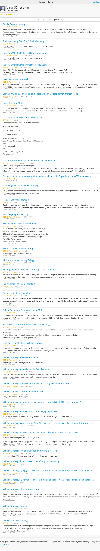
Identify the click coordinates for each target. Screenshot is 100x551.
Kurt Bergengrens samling (16, 214)
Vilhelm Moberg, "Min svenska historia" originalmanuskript (31, 461)
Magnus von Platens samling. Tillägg (20, 223)
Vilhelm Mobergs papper (15, 506)
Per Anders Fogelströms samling (19, 283)
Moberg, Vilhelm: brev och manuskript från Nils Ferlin (29, 269)
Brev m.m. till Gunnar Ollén (16, 79)
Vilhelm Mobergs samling (15, 520)
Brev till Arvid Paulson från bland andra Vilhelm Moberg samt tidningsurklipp (40, 93)
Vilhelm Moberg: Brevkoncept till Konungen (24, 391)
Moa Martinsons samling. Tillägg (18, 260)
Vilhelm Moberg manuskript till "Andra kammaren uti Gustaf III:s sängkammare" (42, 402)
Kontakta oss (5, 544)
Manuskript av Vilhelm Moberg (18, 248)
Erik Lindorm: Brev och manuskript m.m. (22, 117)
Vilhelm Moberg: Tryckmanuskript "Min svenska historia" (30, 450)
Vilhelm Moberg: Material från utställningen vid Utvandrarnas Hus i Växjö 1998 (41, 432)
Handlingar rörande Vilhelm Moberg (20, 185)
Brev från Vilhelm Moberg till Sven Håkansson (25, 64)
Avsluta (96, 2)
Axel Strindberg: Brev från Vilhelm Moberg (23, 41)
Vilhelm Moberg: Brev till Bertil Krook (21, 357)
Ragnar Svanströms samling (16, 293)
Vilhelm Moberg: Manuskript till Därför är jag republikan (30, 411)
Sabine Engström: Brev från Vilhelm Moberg (24, 310)
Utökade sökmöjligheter (50, 19)
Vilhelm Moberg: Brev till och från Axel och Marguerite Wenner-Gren (36, 383)
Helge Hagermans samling (16, 199)
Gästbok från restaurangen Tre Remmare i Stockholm (29, 160)
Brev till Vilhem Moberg (14, 103)
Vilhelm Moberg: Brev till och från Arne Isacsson (26, 369)
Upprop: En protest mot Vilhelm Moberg (22, 342)
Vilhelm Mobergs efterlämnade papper (22, 489)
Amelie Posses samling (14, 24)
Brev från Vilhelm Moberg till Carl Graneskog (24, 53)
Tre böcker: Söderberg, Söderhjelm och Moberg (26, 324)
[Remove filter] (14, 14)
